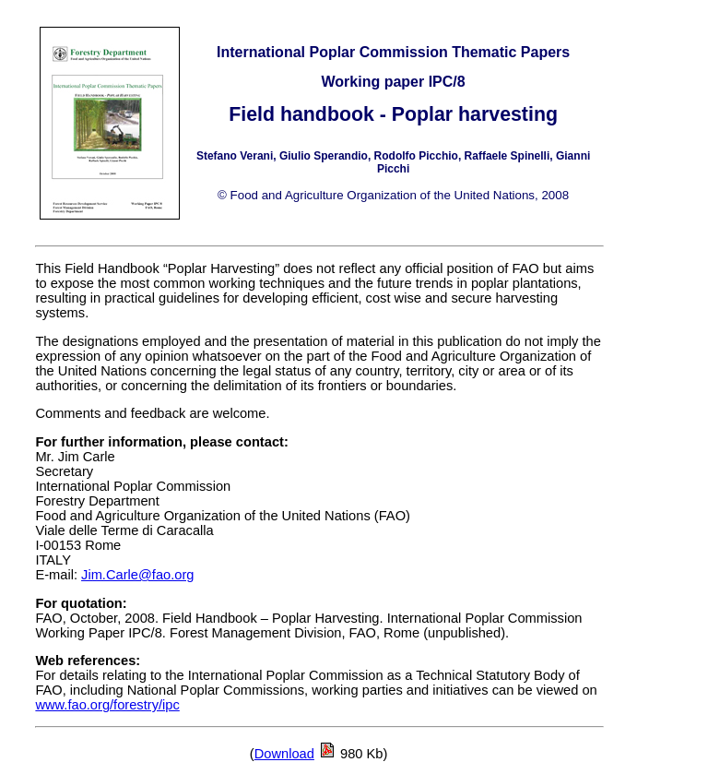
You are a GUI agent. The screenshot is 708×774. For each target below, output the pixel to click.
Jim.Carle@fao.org (137, 574)
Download (284, 753)
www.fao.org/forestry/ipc (107, 704)
